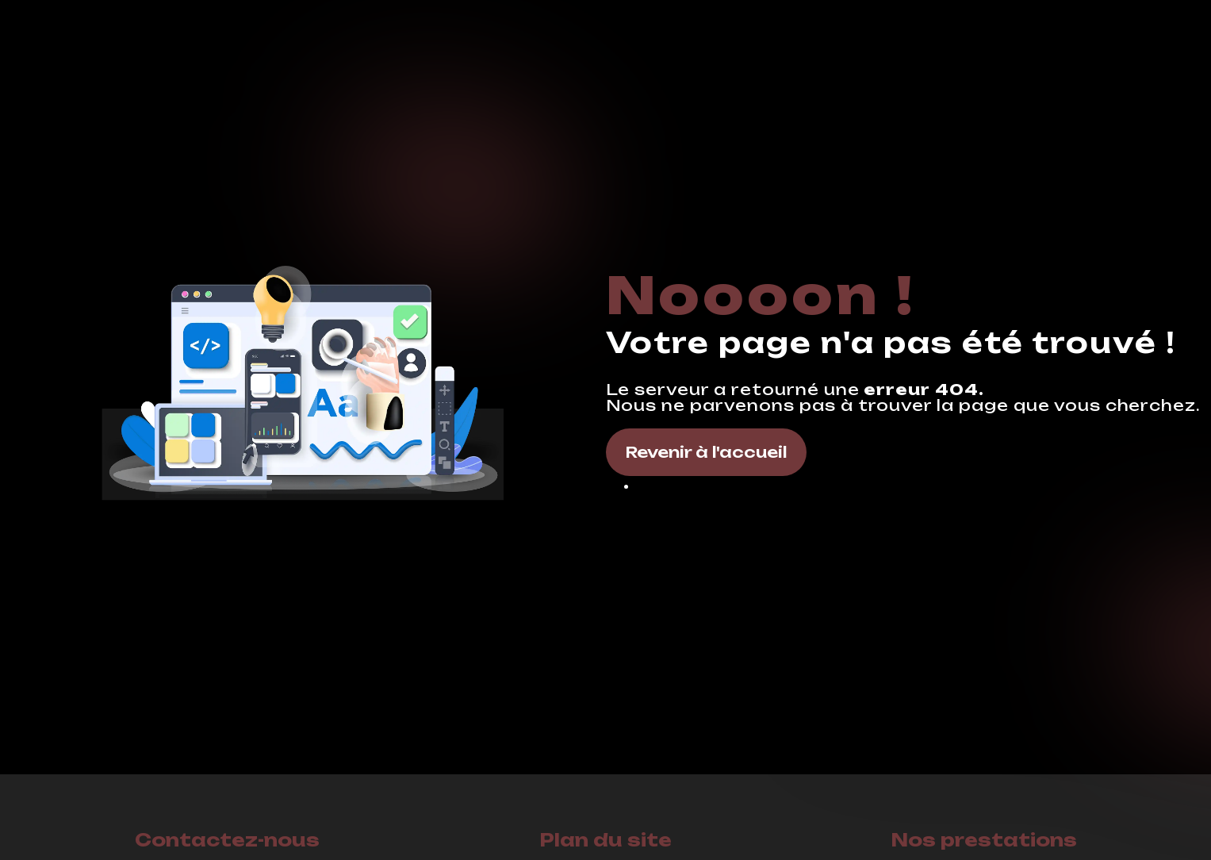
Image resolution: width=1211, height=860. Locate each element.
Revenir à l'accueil (706, 452)
